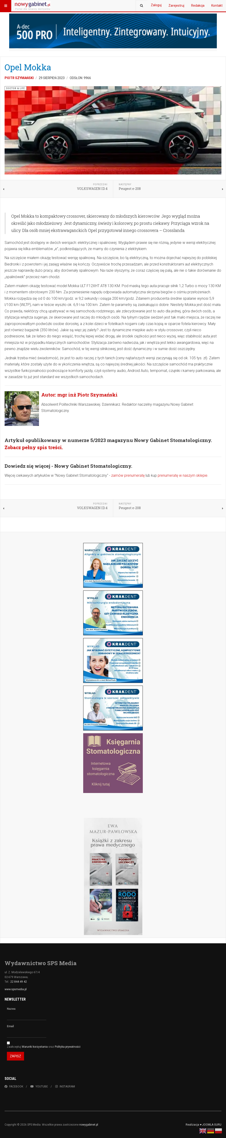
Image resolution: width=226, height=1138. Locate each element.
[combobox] (141, 5)
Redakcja (197, 5)
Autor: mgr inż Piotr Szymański (79, 394)
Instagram (65, 1086)
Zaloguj (156, 5)
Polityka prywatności (67, 1046)
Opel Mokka (28, 67)
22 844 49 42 (18, 981)
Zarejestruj (176, 5)
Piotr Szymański (19, 78)
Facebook (14, 1086)
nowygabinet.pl (88, 1124)
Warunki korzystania (35, 1046)
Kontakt (217, 5)
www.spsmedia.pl (16, 989)
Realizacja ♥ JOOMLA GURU (203, 1124)
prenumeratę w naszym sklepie (182, 475)
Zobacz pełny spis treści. (34, 447)
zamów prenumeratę (128, 475)
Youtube (39, 1086)
